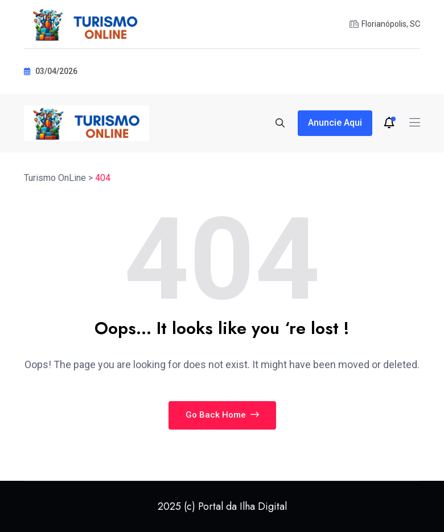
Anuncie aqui (335, 122)
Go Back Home (222, 415)
